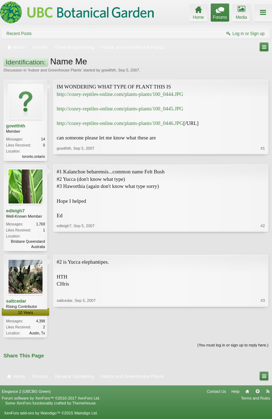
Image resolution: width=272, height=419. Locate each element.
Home (247, 393)
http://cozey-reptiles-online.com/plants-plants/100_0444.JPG (120, 94)
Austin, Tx (37, 335)
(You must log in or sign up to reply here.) (232, 347)
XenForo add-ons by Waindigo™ (32, 415)
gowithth (108, 70)
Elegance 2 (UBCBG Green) (26, 393)
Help (235, 393)
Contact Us (216, 393)
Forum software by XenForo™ (51, 400)
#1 (263, 156)
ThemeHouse (84, 405)
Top (257, 393)
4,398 (40, 323)
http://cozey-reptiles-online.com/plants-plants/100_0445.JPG (120, 108)
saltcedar (16, 302)
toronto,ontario (33, 157)
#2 (263, 247)
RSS (267, 393)
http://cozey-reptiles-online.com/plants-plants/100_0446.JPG (120, 123)
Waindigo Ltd (85, 415)
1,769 (40, 225)
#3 (263, 333)
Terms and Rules (255, 400)
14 (43, 139)
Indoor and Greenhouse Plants (54, 70)
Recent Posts (19, 33)
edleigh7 (15, 211)
